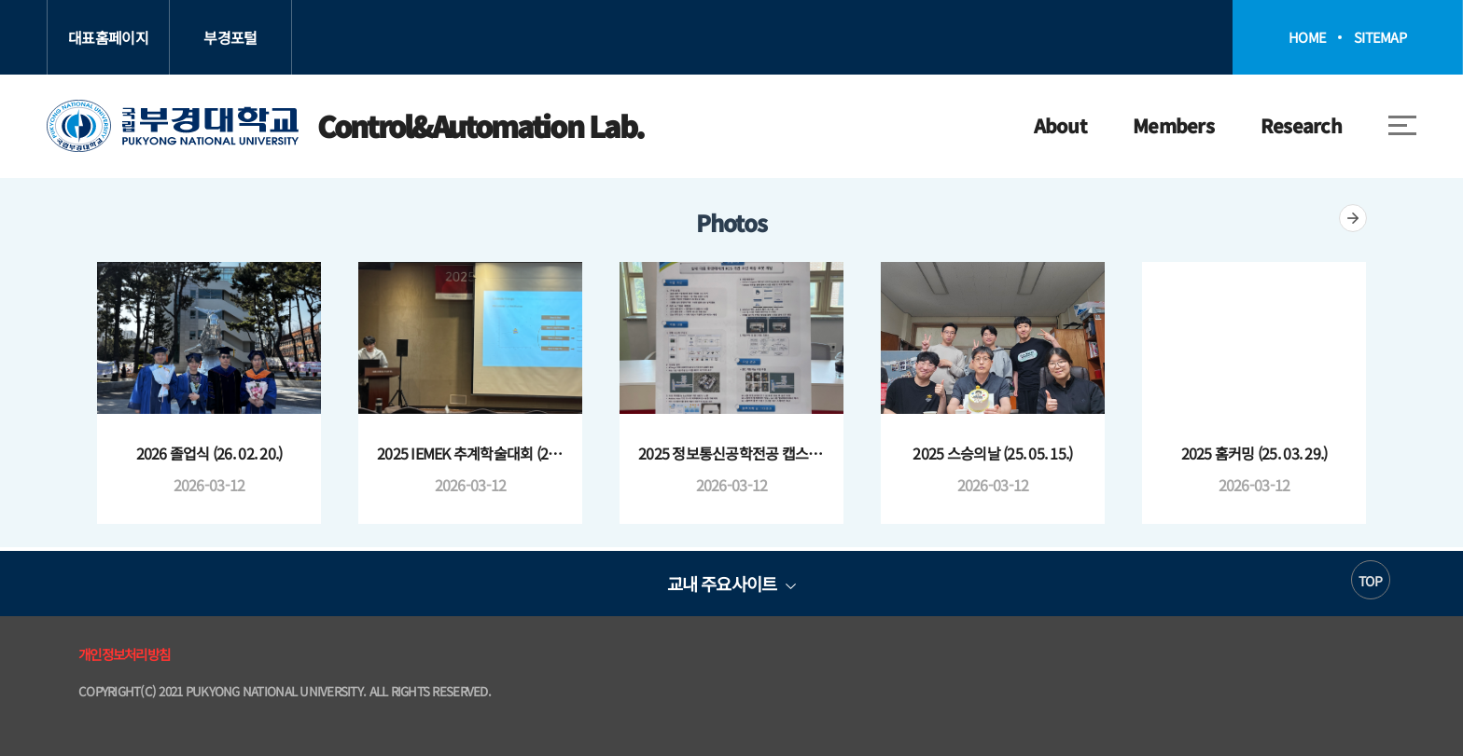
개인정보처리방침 (124, 654)
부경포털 (230, 37)
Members (1173, 125)
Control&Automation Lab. (345, 126)
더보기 (1353, 218)
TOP (1370, 580)
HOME (1307, 37)
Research (1301, 125)
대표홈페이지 (108, 37)
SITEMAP (1380, 37)
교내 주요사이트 (721, 583)
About (1060, 125)
